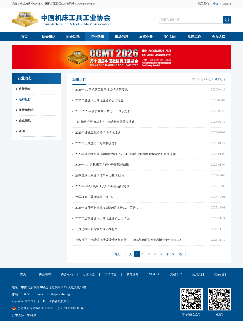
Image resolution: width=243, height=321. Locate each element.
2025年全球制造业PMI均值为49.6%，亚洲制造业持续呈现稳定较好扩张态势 (125, 154)
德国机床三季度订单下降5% (93, 197)
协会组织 (48, 37)
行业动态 (97, 37)
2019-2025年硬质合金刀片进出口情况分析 (103, 111)
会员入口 (218, 37)
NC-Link (170, 37)
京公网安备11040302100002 (35, 308)
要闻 (22, 131)
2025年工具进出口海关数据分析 (96, 143)
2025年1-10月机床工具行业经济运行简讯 (102, 186)
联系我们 (203, 3)
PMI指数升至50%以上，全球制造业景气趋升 (105, 121)
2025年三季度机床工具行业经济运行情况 (102, 218)
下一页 (170, 254)
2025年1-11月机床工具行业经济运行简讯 (102, 164)
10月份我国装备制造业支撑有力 (96, 229)
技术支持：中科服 (24, 315)
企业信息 (25, 120)
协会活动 (73, 37)
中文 (215, 3)
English (227, 3)
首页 (24, 37)
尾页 (181, 254)
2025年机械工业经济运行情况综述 (98, 132)
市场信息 (121, 37)
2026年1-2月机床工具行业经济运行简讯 (101, 89)
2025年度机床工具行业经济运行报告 (99, 100)
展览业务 (146, 37)
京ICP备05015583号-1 (71, 308)
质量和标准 (26, 110)
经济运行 (25, 99)
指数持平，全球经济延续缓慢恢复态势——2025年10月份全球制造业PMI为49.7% (128, 239)
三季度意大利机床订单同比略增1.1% (99, 175)
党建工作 (194, 37)
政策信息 (25, 89)
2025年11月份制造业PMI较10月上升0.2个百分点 (107, 207)
